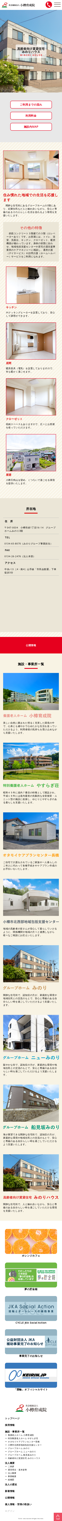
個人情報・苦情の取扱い (18, 1504)
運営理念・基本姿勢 (17, 1469)
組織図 (11, 1479)
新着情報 (10, 1491)
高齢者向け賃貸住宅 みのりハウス (24, 1458)
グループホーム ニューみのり (22, 1451)
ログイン (10, 1510)
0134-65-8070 (12, 543)
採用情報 (10, 1425)
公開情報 (10, 1497)
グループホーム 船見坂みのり (22, 1454)
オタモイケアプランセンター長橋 (24, 1441)
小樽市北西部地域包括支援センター (25, 1445)
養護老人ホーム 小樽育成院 (21, 1435)
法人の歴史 (11, 1484)
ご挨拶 (11, 1466)
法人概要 (10, 1463)
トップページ (12, 1418)
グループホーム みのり (19, 1448)
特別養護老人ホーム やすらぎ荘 (23, 1438)
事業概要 (12, 1476)
